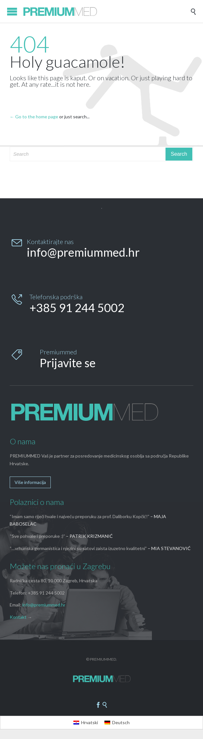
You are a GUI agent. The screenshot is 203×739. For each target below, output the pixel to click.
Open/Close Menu (12, 11)
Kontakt (18, 617)
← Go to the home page (34, 116)
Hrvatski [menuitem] (89, 722)
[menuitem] (85, 722)
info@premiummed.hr (43, 604)
